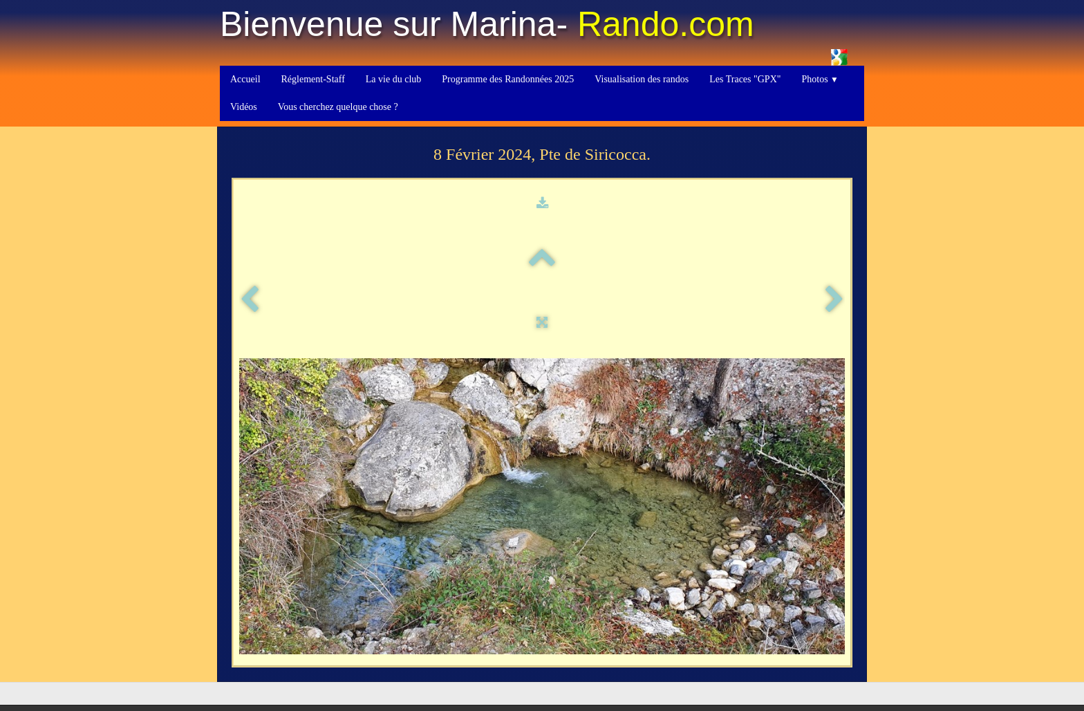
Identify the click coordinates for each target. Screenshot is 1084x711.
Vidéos (243, 107)
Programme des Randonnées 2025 (508, 79)
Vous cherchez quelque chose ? (338, 107)
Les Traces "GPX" (745, 79)
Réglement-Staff (313, 79)
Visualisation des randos (642, 79)
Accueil (245, 79)
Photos (819, 79)
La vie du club (393, 79)
